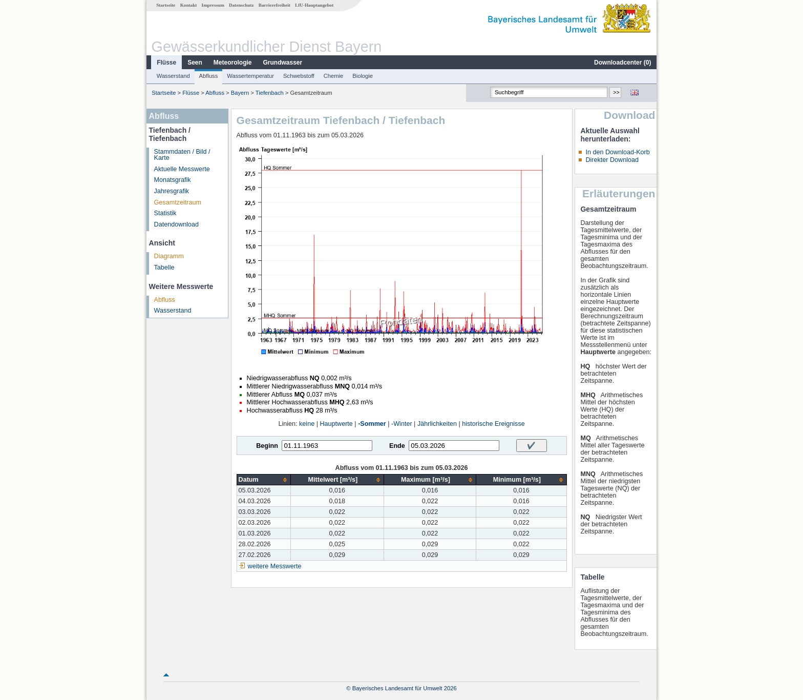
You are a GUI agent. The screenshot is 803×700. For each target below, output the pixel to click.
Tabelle (164, 267)
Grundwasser (283, 62)
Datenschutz (241, 5)
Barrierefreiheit (274, 5)
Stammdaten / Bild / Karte (182, 155)
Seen (194, 62)
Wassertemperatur (250, 76)
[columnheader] (263, 480)
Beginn (267, 445)
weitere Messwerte (275, 566)
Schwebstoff (298, 76)
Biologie (362, 76)
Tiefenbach (270, 93)
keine (306, 423)
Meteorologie (233, 62)
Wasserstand (173, 76)
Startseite (165, 5)
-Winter (401, 423)
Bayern (240, 93)
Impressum (213, 5)
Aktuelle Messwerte (182, 169)
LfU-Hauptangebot (314, 5)
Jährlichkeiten (437, 423)
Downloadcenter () (622, 62)
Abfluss (208, 76)
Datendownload (176, 224)
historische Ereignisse (493, 423)
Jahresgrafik (171, 191)
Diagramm (169, 256)
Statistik (165, 213)
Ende (397, 445)
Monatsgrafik (172, 179)
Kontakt (188, 5)
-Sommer (372, 423)
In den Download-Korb (617, 152)
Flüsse (166, 62)
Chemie (334, 76)
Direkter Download (612, 159)
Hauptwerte (336, 423)
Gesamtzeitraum (177, 202)
